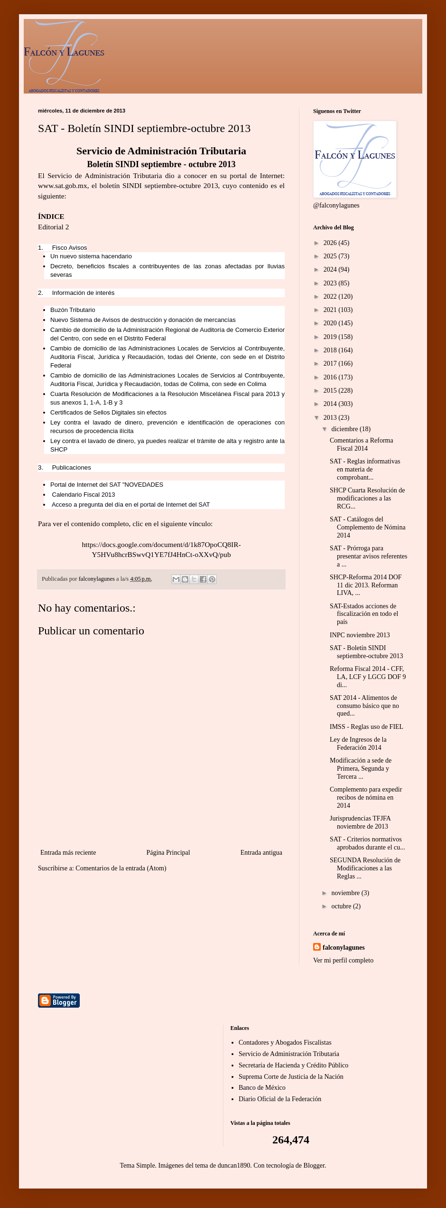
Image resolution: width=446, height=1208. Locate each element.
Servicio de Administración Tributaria (289, 1053)
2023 (331, 283)
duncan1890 (234, 1165)
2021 (331, 309)
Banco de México (262, 1087)
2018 (331, 350)
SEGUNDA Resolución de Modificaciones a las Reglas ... (365, 868)
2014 (331, 403)
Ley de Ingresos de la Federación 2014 (358, 743)
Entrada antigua (261, 852)
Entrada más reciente (68, 852)
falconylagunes (344, 947)
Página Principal (168, 852)
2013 (331, 417)
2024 (331, 269)
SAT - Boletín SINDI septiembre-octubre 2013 (366, 652)
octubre (342, 906)
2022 (331, 296)
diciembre (345, 429)
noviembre (346, 893)
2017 (331, 363)
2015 (331, 390)
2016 (331, 377)
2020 (331, 323)
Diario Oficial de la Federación (280, 1099)
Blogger (314, 1165)
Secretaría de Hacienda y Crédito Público (293, 1065)
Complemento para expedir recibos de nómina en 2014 (366, 797)
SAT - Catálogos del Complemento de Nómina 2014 (368, 527)
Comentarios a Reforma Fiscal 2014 (361, 444)
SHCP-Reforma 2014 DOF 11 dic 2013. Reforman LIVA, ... (366, 585)
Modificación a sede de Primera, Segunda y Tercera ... (360, 768)
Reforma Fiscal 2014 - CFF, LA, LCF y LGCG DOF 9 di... (368, 677)
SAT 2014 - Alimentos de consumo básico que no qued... (364, 705)
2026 (331, 242)
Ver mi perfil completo (343, 960)
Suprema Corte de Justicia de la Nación (291, 1076)
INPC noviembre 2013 (360, 635)
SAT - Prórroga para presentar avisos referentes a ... (368, 556)
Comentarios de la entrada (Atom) (120, 868)
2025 (331, 256)
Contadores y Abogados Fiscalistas (285, 1042)
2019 (331, 336)
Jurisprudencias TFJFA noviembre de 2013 (360, 822)
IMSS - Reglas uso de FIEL (366, 726)
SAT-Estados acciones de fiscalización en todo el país (364, 614)
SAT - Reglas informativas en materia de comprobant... (365, 469)
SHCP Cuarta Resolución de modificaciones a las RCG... (367, 498)
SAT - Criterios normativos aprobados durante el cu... (367, 843)
